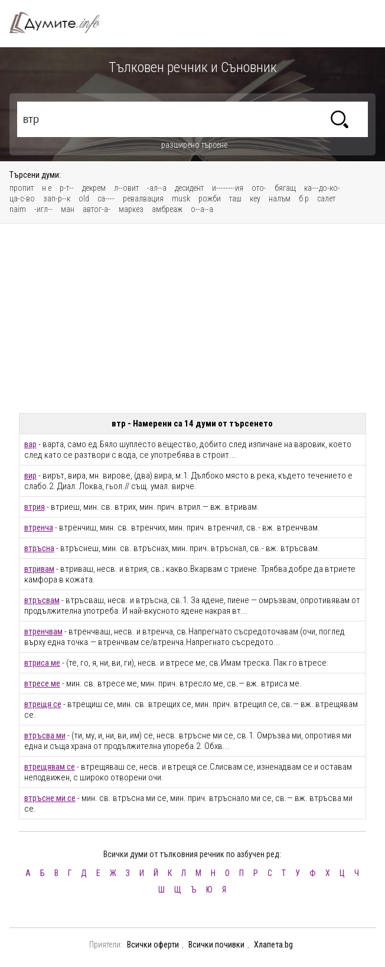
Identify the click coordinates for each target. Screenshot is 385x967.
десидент (189, 188)
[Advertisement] (192, 318)
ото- (259, 188)
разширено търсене (194, 144)
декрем (94, 188)
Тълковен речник (61, 22)
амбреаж (167, 209)
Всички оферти (153, 944)
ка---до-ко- (322, 188)
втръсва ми (45, 735)
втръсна (39, 548)
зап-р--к (56, 198)
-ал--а (157, 188)
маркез (131, 209)
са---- (106, 198)
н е (46, 188)
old (84, 198)
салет (326, 198)
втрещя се (42, 704)
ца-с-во (22, 198)
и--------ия (227, 188)
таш (235, 198)
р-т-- (67, 188)
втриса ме (42, 662)
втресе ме (42, 683)
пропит (21, 188)
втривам (39, 569)
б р (304, 198)
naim (17, 209)
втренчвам (43, 631)
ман (67, 209)
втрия (34, 507)
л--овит (126, 188)
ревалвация (143, 198)
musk (181, 198)
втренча (38, 527)
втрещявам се (49, 766)
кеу (255, 198)
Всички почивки (216, 944)
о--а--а (202, 209)
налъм (280, 198)
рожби (209, 198)
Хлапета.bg (273, 944)
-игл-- (43, 209)
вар (30, 444)
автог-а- (96, 209)
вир (30, 475)
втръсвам (42, 600)
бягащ (285, 188)
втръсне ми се (50, 798)
